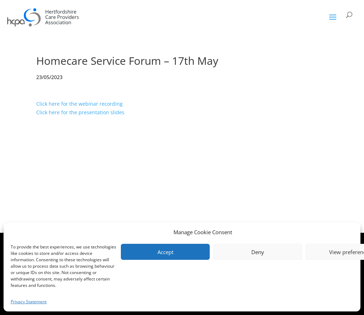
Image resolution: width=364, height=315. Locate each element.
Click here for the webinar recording (79, 103)
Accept (165, 252)
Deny (257, 252)
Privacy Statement (29, 302)
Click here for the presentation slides (80, 112)
